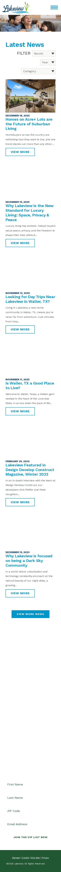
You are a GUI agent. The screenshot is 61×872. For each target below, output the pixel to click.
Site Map (35, 857)
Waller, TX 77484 (16, 699)
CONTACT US (31, 710)
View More (20, 152)
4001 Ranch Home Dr (18, 694)
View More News (30, 614)
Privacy (45, 857)
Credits (25, 857)
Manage (16, 857)
